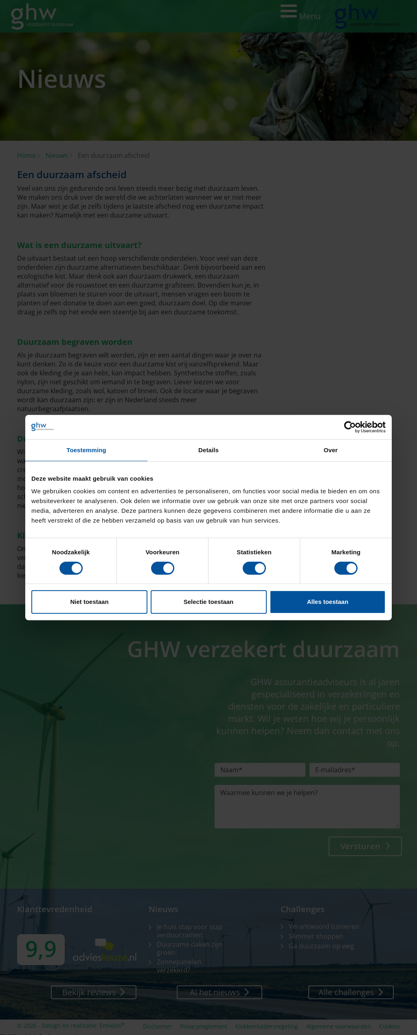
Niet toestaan (89, 601)
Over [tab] (331, 450)
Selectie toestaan (209, 601)
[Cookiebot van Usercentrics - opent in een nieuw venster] (350, 427)
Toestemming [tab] (86, 450)
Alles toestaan (328, 601)
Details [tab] (208, 450)
